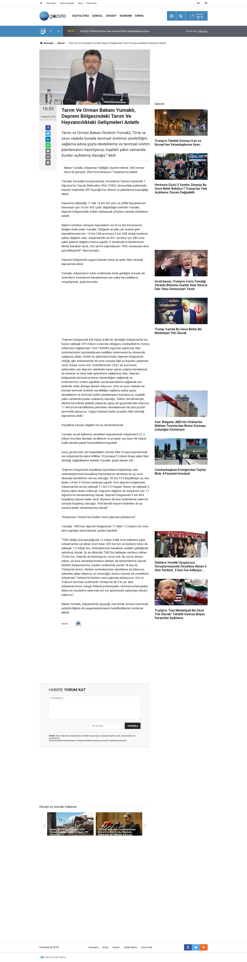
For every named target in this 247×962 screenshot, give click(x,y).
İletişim (116, 947)
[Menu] (171, 16)
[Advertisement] (21, 92)
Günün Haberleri (67, 3)
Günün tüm (197, 31)
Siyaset (111, 15)
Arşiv (80, 3)
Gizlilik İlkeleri (130, 947)
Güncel (97, 15)
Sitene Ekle (92, 3)
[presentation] (51, 31)
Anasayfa (93, 947)
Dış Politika (80, 15)
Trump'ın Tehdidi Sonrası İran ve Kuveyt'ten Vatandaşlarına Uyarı (114, 31)
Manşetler (51, 3)
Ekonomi (126, 15)
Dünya (139, 15)
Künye (105, 947)
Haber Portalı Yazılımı (55, 957)
